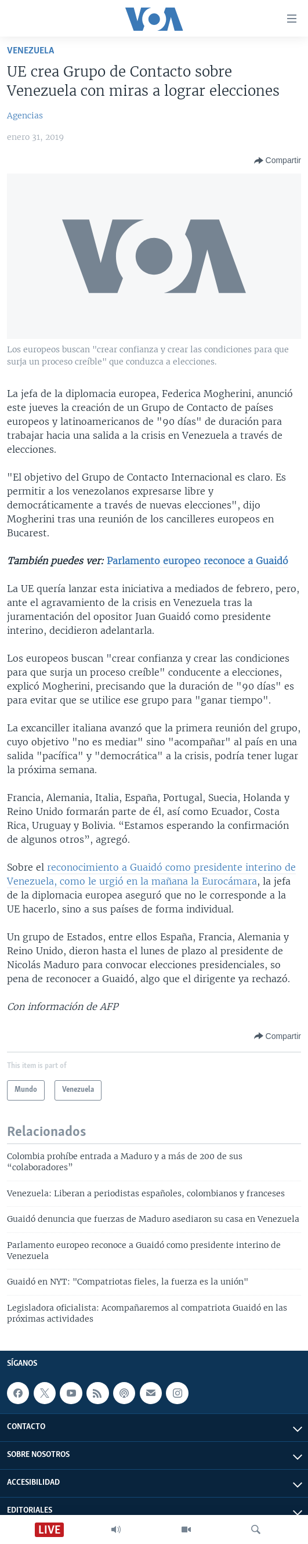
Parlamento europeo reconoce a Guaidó (197, 561)
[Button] (277, 161)
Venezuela (30, 51)
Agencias (25, 115)
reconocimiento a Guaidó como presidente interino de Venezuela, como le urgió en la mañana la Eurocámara (151, 874)
